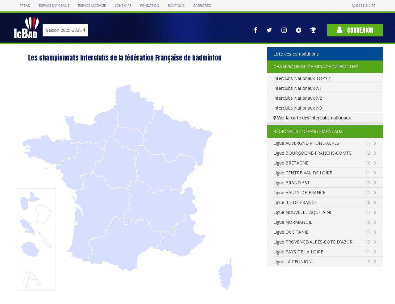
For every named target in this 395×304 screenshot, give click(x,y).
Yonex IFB (122, 6)
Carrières (202, 6)
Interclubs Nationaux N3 (297, 108)
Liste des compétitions (296, 54)
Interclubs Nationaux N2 (297, 98)
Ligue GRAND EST (321, 183)
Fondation (149, 6)
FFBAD (25, 6)
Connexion (355, 30)
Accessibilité (363, 6)
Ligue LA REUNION (321, 262)
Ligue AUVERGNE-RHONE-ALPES (321, 143)
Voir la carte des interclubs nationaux (312, 118)
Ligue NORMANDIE (321, 222)
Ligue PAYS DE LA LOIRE (321, 252)
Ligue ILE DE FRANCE (321, 202)
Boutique (176, 6)
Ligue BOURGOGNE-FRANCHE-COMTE (327, 153)
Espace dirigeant (54, 6)
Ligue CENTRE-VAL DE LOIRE (321, 173)
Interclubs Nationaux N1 (297, 88)
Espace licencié (92, 6)
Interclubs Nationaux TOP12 (301, 78)
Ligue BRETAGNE (321, 163)
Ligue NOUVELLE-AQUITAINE (321, 212)
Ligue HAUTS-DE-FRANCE (321, 192)
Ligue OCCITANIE (321, 232)
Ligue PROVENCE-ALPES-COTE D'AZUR (327, 242)
